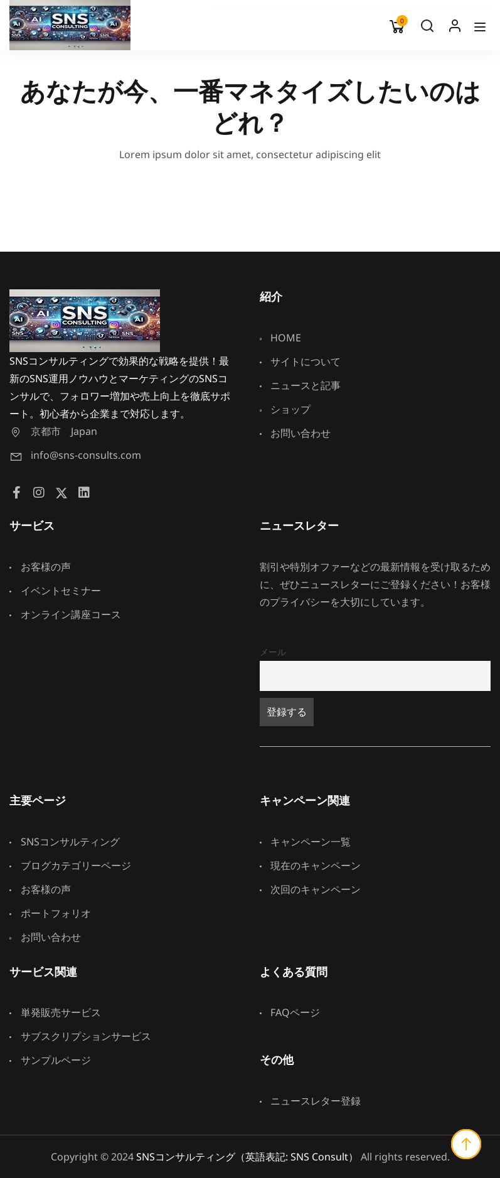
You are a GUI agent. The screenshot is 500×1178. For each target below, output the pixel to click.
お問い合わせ (295, 433)
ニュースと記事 (300, 385)
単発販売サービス (55, 1012)
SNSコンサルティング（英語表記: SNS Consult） (247, 1157)
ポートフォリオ (50, 913)
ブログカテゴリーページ (70, 865)
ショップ (285, 409)
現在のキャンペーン (310, 865)
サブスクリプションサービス (80, 1036)
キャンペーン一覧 (305, 842)
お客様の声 (40, 567)
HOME (281, 338)
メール (273, 652)
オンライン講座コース (65, 614)
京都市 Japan (53, 431)
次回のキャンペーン (310, 889)
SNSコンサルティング (64, 842)
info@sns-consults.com (75, 455)
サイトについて (300, 361)
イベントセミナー (55, 590)
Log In (454, 29)
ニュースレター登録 (310, 1101)
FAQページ (290, 1012)
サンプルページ (50, 1060)
